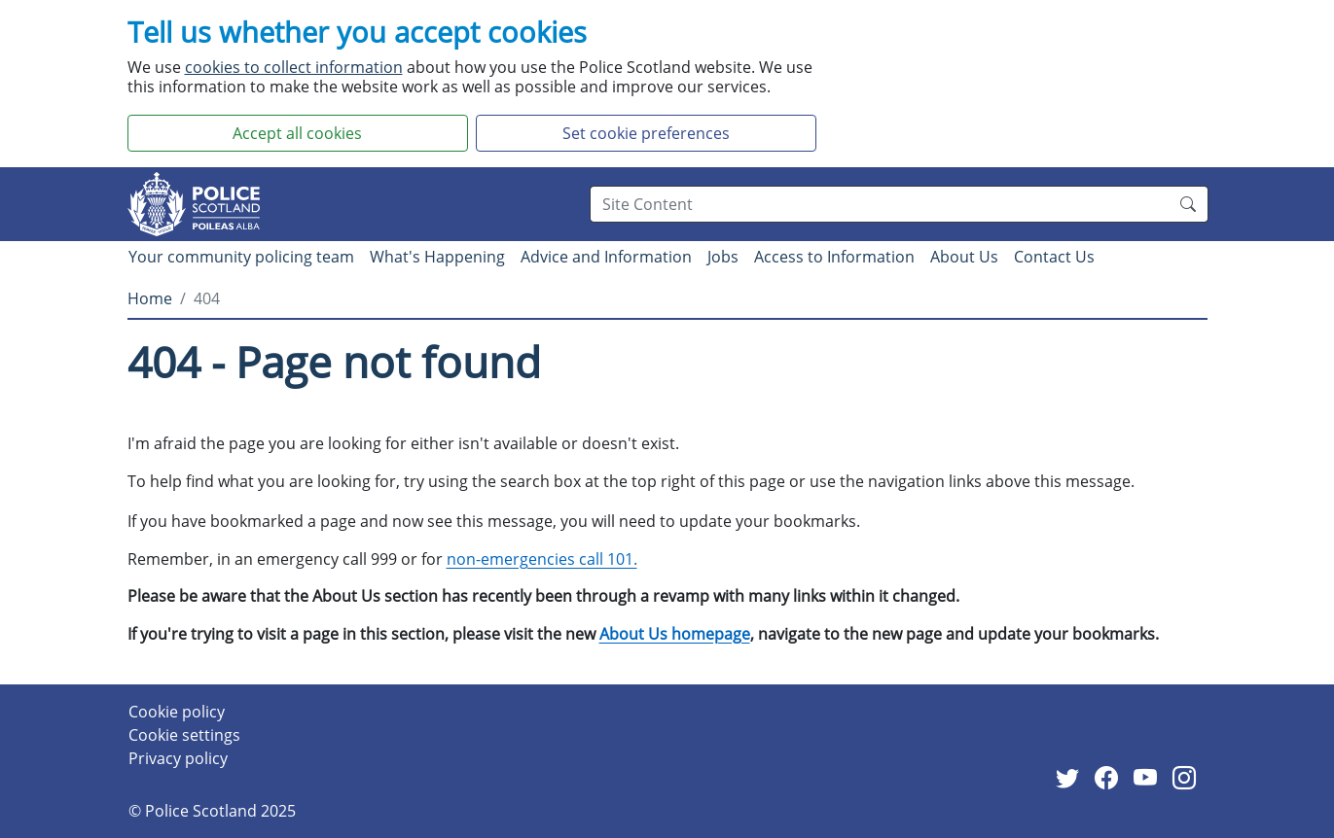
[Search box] (879, 204)
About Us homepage (674, 634)
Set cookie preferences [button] (646, 133)
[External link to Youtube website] (1149, 778)
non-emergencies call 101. (542, 559)
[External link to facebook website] (1110, 778)
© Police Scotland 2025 (212, 810)
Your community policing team (241, 256)
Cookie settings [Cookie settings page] (184, 735)
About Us (964, 256)
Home (149, 298)
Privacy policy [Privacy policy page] (178, 758)
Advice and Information (606, 256)
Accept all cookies (297, 133)
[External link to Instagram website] (1188, 778)
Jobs (723, 256)
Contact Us (1054, 256)
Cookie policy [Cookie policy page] (176, 711)
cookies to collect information (294, 67)
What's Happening (437, 256)
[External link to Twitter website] (1071, 778)
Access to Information (834, 256)
